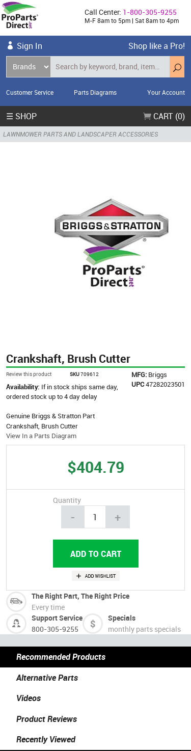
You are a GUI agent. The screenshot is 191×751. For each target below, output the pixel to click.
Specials (121, 618)
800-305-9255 (55, 629)
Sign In (29, 45)
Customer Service (29, 92)
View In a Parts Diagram (41, 435)
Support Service (57, 618)
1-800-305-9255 (150, 12)
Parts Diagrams (95, 92)
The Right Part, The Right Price (80, 596)
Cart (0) (164, 116)
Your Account (166, 92)
